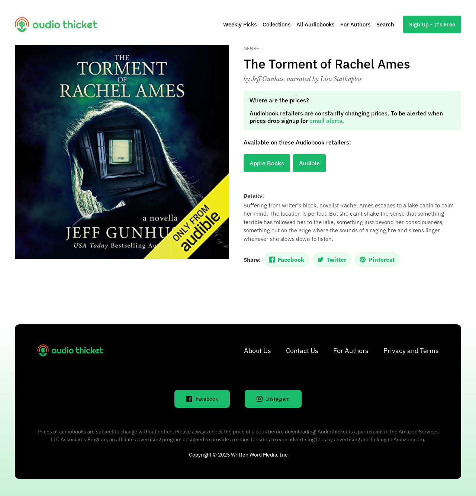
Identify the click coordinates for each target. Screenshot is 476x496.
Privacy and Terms (411, 350)
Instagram (273, 398)
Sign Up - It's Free (432, 24)
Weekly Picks (240, 24)
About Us (257, 350)
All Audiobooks (315, 24)
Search (385, 24)
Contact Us (302, 350)
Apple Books (267, 163)
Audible (309, 163)
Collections (276, 24)
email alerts (325, 120)
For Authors (355, 24)
